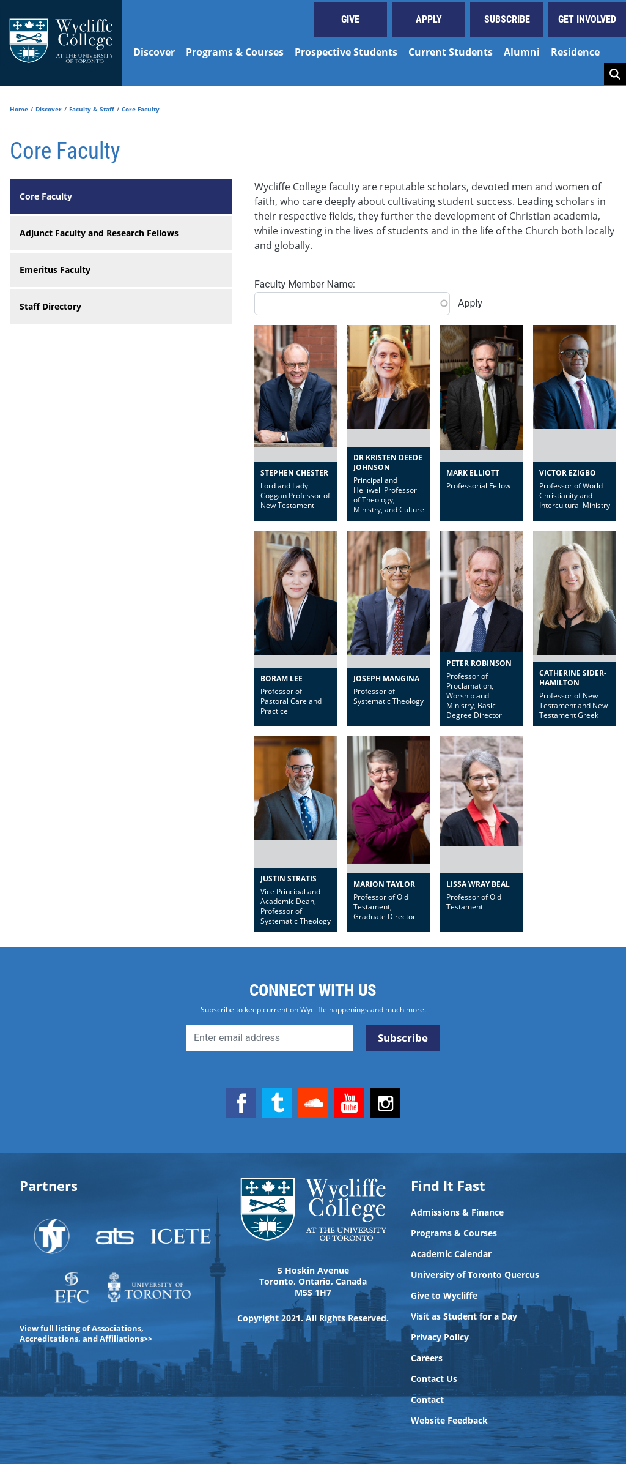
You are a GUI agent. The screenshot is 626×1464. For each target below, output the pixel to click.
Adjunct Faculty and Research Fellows (99, 233)
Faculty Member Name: (304, 284)
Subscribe (507, 19)
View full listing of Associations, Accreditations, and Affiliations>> (86, 1333)
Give (350, 19)
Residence (575, 52)
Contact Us (434, 1379)
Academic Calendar (451, 1254)
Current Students (450, 52)
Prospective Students (346, 52)
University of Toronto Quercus (475, 1275)
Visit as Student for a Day (464, 1316)
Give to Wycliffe (444, 1295)
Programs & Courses (235, 52)
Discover (154, 52)
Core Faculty (46, 196)
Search (615, 74)
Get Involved (587, 19)
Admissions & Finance (457, 1212)
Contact (427, 1399)
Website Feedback (449, 1420)
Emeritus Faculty (55, 269)
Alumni (522, 52)
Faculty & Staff (91, 109)
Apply (429, 19)
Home (19, 109)
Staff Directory (50, 306)
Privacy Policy (440, 1337)
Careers (427, 1358)
